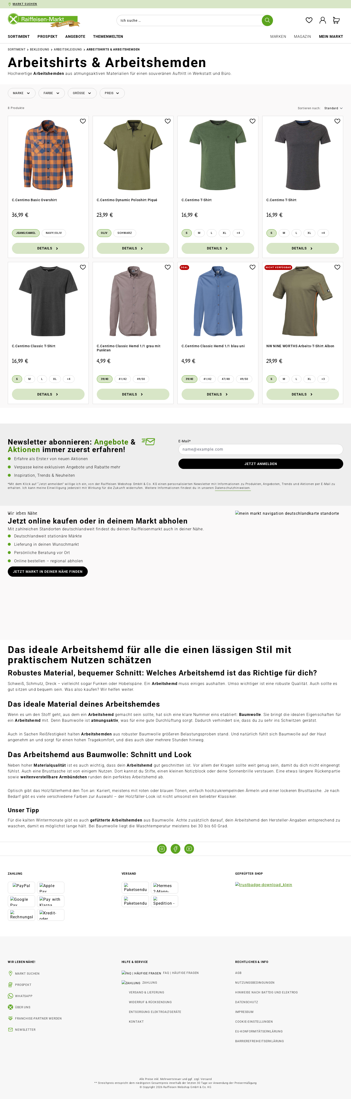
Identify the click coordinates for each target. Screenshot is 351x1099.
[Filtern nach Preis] (112, 93)
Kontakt (136, 1021)
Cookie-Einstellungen (254, 1021)
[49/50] (141, 379)
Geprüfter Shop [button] (249, 873)
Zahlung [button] (15, 873)
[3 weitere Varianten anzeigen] (323, 379)
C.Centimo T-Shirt (197, 200)
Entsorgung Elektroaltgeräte (155, 1012)
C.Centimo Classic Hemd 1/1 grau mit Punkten (129, 348)
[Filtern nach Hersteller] (22, 93)
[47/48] (226, 379)
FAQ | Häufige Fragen (147, 973)
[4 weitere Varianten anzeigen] (238, 233)
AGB (238, 973)
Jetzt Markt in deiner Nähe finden (48, 572)
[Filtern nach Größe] (82, 93)
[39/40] (105, 379)
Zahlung (136, 982)
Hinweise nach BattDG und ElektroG (266, 992)
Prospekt (23, 985)
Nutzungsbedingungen (255, 982)
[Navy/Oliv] (54, 233)
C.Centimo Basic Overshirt (34, 200)
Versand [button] (129, 873)
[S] (187, 233)
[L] (212, 233)
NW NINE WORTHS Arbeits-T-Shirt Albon (300, 346)
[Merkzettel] (309, 20)
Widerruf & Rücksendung (150, 1002)
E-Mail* (184, 441)
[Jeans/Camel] (26, 233)
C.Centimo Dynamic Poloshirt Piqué (127, 200)
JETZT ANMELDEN (260, 464)
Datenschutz (246, 1002)
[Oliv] (104, 233)
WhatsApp (24, 996)
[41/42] (123, 379)
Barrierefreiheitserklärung (259, 1041)
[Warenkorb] (336, 20)
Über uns (22, 1007)
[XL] (225, 233)
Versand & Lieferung (146, 992)
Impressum (244, 1012)
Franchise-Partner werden (38, 1018)
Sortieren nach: (309, 108)
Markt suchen (27, 973)
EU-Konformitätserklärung (259, 1031)
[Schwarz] (124, 233)
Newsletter (25, 1029)
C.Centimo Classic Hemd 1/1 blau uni (213, 346)
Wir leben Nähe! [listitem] (21, 962)
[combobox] (194, 20)
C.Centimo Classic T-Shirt (34, 346)
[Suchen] (267, 20)
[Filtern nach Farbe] (52, 93)
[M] (199, 233)
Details (48, 248)
